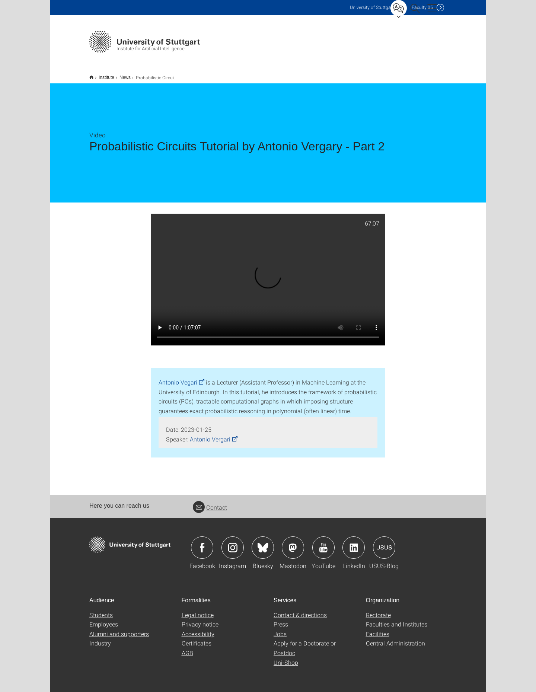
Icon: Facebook (202, 543)
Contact (210, 502)
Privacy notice (200, 619)
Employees (103, 619)
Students (101, 610)
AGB (187, 648)
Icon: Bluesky (263, 543)
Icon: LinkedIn (353, 543)
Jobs (280, 629)
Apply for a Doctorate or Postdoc (305, 643)
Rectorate (378, 610)
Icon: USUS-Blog (384, 543)
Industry (100, 638)
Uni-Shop (286, 657)
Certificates (196, 638)
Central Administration (395, 638)
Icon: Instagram (232, 543)
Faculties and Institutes (396, 619)
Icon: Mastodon (293, 543)
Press (281, 619)
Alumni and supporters (119, 629)
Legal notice (198, 610)
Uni (372, 7)
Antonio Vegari (178, 377)
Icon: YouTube (323, 543)
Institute (102, 74)
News (121, 74)
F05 (422, 7)
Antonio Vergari (210, 434)
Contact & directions (300, 610)
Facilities (377, 629)
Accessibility (198, 629)
